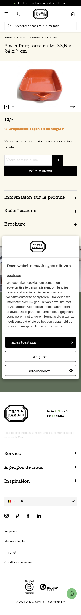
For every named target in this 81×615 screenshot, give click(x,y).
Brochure (15, 224)
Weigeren (40, 357)
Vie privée (10, 531)
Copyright (11, 552)
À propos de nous (23, 467)
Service (12, 453)
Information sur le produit (34, 197)
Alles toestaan (42, 342)
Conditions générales (18, 562)
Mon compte (18, 14)
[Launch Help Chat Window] (72, 593)
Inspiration (17, 481)
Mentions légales (15, 541)
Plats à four (51, 37)
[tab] (40, 197)
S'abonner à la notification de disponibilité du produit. (39, 144)
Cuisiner (35, 37)
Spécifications (20, 210)
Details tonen (50, 371)
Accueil (8, 37)
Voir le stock (40, 171)
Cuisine (21, 37)
